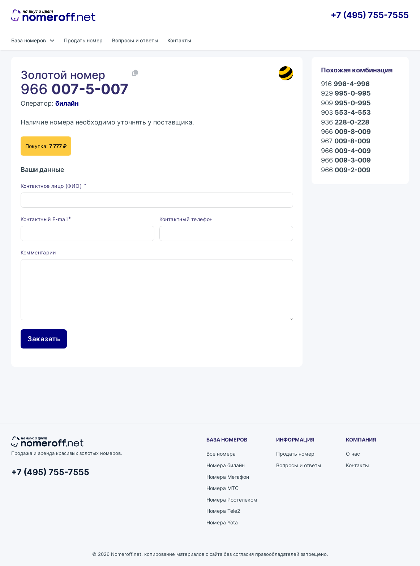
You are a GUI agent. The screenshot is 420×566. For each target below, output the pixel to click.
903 (346, 112)
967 (345, 141)
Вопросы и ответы (135, 40)
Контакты (179, 40)
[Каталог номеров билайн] (286, 73)
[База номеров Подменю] (52, 40)
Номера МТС (222, 488)
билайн (67, 103)
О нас (353, 454)
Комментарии (38, 252)
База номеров (28, 40)
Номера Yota (222, 522)
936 (345, 122)
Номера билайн (225, 465)
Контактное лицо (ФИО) (52, 186)
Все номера (221, 454)
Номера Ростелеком (231, 500)
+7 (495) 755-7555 (370, 15)
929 (346, 93)
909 (346, 103)
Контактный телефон (186, 219)
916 (345, 84)
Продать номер (83, 40)
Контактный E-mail (44, 219)
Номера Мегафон (227, 477)
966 (346, 131)
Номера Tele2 (223, 511)
